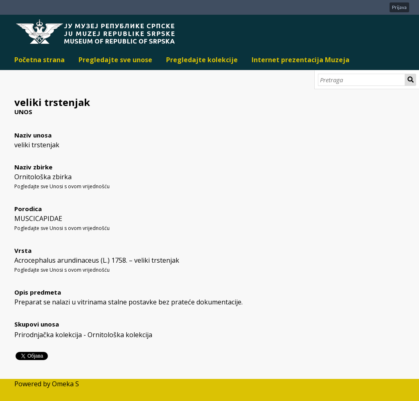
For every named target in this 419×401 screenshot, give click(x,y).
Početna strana (39, 59)
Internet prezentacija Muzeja (300, 59)
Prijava (399, 7)
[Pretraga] (361, 80)
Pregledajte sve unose (115, 59)
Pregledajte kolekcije (202, 59)
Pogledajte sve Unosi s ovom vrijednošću (62, 186)
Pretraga (410, 80)
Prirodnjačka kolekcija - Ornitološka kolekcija (83, 334)
